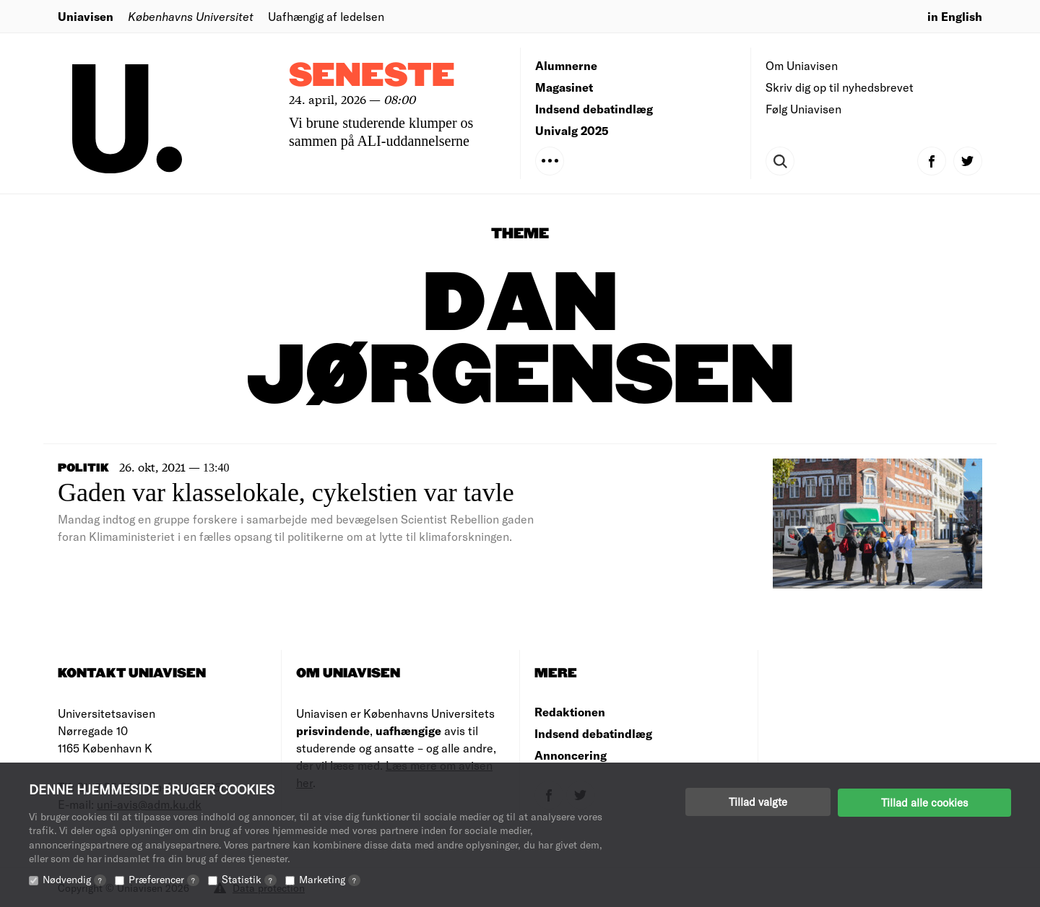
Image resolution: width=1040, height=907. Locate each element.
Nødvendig (74, 879)
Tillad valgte (758, 801)
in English (954, 16)
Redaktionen (569, 712)
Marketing (329, 879)
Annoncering (570, 755)
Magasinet (564, 87)
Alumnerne (566, 65)
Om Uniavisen (802, 65)
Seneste (372, 76)
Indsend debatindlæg (594, 109)
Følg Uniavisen (803, 109)
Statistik (249, 879)
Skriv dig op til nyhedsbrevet (840, 87)
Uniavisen (85, 16)
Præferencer (164, 879)
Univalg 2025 (572, 130)
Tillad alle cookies (924, 801)
